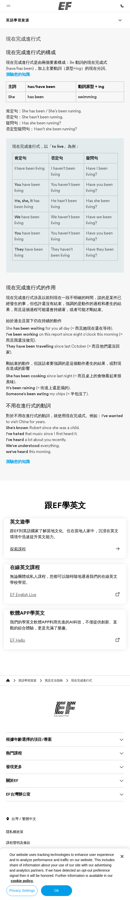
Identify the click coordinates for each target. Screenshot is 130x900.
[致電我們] (122, 6)
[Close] (122, 856)
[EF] (65, 6)
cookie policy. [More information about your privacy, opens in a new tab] (22, 881)
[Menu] (120, 20)
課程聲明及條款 (18, 843)
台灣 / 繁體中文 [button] (21, 819)
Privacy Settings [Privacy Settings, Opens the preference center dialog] (22, 891)
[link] (17, 20)
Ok (56, 891)
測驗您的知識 (18, 74)
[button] (8, 6)
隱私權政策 (14, 832)
